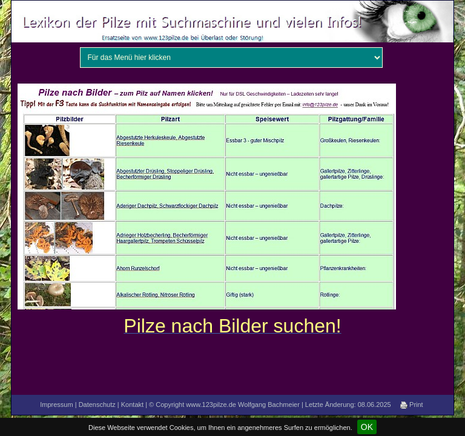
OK (367, 427)
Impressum (56, 404)
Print (411, 404)
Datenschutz (97, 404)
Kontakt (132, 404)
